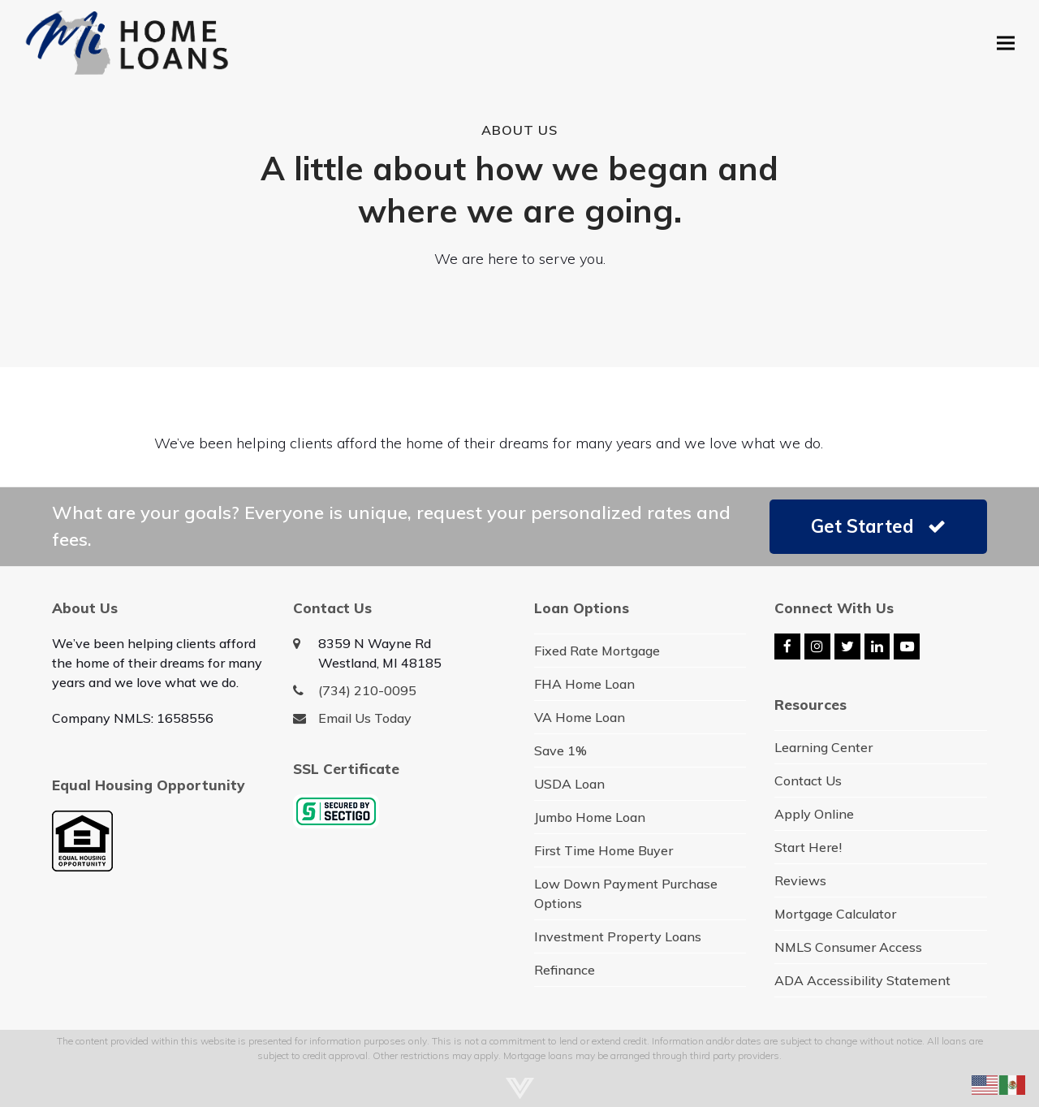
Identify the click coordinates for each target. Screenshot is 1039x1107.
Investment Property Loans (617, 936)
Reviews (800, 880)
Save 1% (560, 750)
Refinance (564, 970)
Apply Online (814, 814)
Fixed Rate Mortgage (597, 650)
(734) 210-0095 (367, 690)
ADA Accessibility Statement (862, 980)
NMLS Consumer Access (848, 947)
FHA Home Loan (584, 684)
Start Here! (808, 847)
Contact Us (808, 780)
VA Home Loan (579, 717)
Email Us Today (365, 718)
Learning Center (823, 747)
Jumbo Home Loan (589, 817)
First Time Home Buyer (603, 850)
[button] (1006, 43)
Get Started (878, 526)
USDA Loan (569, 784)
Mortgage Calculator (835, 914)
